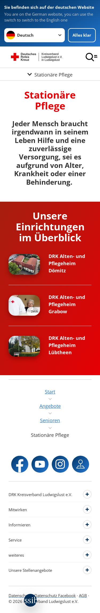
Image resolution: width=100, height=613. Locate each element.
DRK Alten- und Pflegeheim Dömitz (67, 263)
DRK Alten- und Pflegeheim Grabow (67, 304)
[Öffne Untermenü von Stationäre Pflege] (50, 74)
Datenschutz (20, 595)
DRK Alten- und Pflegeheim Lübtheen (67, 345)
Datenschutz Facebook (55, 595)
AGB (83, 595)
